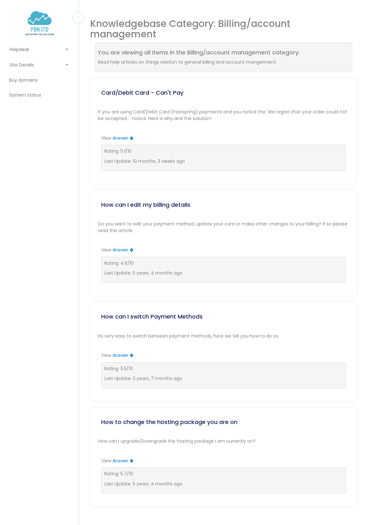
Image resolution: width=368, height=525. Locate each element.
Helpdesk (39, 49)
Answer (123, 138)
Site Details (39, 65)
